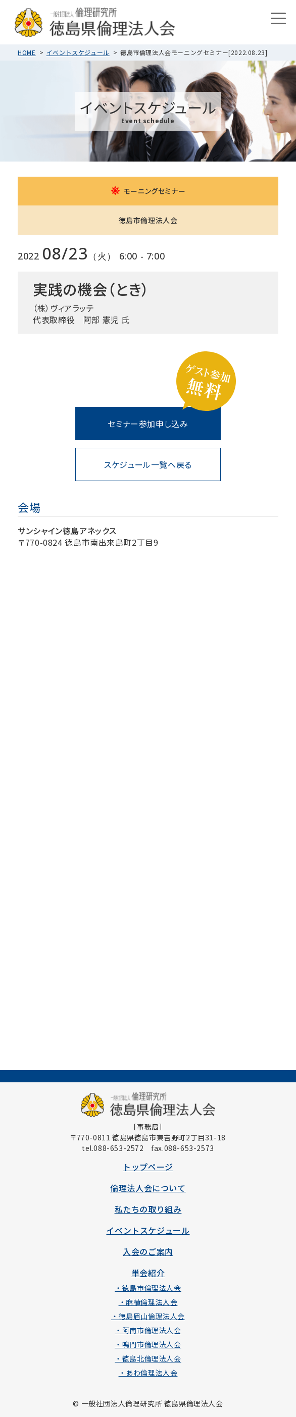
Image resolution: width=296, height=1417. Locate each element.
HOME (26, 52)
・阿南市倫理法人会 (148, 1330)
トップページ (148, 1167)
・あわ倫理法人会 (148, 1373)
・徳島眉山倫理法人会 (148, 1316)
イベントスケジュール (78, 52)
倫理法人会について (147, 1188)
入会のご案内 (148, 1251)
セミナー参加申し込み (148, 423)
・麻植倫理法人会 (148, 1302)
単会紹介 (148, 1273)
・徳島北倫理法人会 (148, 1358)
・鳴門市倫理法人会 (148, 1344)
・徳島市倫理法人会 (148, 1288)
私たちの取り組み (148, 1209)
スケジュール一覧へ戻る (148, 464)
